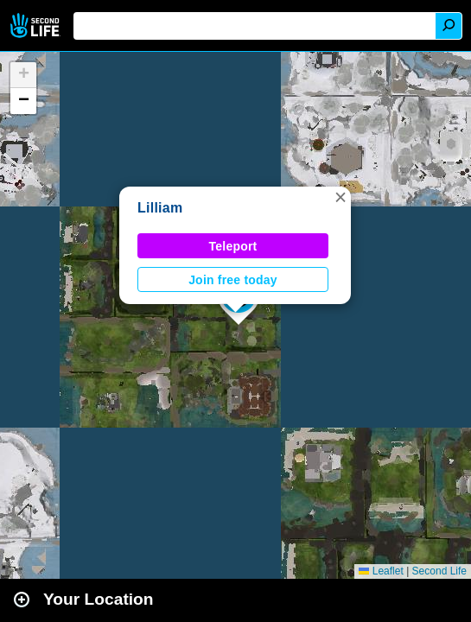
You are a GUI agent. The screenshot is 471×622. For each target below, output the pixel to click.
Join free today (232, 280)
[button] (340, 197)
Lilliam (159, 207)
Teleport (233, 246)
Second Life (37, 25)
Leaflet (381, 571)
